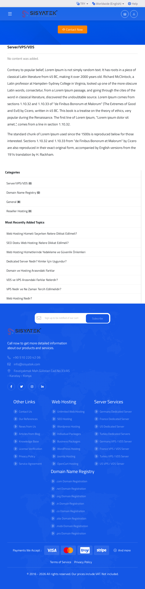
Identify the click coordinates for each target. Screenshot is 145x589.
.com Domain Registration (71, 481)
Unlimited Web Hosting (71, 411)
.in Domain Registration (70, 503)
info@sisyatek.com (23, 364)
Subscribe (97, 318)
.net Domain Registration (71, 488)
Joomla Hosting (66, 456)
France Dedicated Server (114, 419)
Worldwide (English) (106, 3)
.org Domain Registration (71, 496)
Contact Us (25, 411)
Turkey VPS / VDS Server (114, 456)
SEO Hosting (64, 419)
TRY (80, 3)
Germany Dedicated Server (116, 411)
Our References (28, 419)
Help (133, 3)
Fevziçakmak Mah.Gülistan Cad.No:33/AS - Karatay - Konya (38, 373)
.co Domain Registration (70, 511)
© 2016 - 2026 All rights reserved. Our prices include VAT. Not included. (72, 574)
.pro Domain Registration (71, 533)
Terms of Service (60, 562)
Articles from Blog (29, 434)
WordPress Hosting (68, 449)
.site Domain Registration (71, 518)
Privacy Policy (27, 456)
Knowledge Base (29, 441)
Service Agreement (30, 463)
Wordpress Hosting (68, 426)
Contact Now (72, 29)
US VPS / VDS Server (112, 463)
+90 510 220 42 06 (27, 357)
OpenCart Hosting (67, 463)
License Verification (30, 449)
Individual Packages (69, 434)
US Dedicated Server (112, 426)
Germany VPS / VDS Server (116, 441)
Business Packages (68, 441)
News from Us (27, 426)
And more (122, 550)
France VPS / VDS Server (114, 449)
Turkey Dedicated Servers (115, 434)
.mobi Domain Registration (72, 526)
